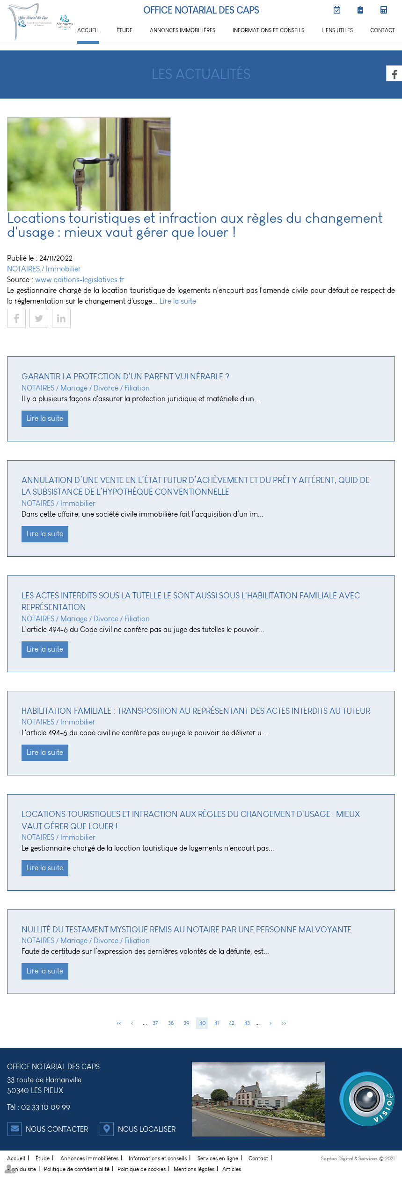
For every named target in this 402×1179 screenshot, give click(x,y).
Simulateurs (385, 10)
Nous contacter (57, 1129)
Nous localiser (146, 1129)
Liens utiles (337, 30)
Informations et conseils (268, 30)
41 (216, 1023)
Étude (124, 30)
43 (247, 1023)
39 (186, 1023)
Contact (382, 30)
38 (171, 1023)
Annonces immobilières (182, 30)
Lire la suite (178, 301)
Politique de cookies (141, 1169)
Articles (231, 1169)
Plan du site (21, 1169)
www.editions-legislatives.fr (79, 279)
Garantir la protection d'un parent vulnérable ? (125, 376)
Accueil (88, 30)
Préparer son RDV (362, 10)
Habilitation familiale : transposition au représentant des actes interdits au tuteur (196, 711)
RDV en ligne (338, 10)
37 (155, 1023)
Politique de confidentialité (77, 1169)
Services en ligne (217, 1158)
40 (202, 1023)
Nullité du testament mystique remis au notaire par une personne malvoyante (186, 929)
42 (231, 1023)
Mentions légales (194, 1169)
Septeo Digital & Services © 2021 (358, 1159)
